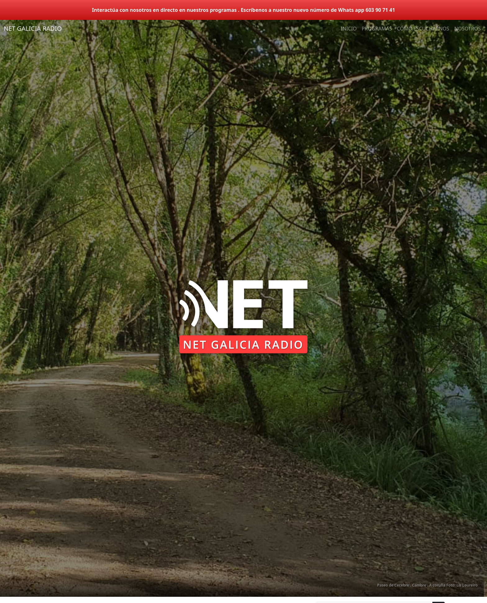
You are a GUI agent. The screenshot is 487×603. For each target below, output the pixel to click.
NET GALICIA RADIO (33, 28)
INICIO (349, 28)
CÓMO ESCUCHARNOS (423, 28)
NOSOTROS (467, 28)
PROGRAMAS (377, 28)
